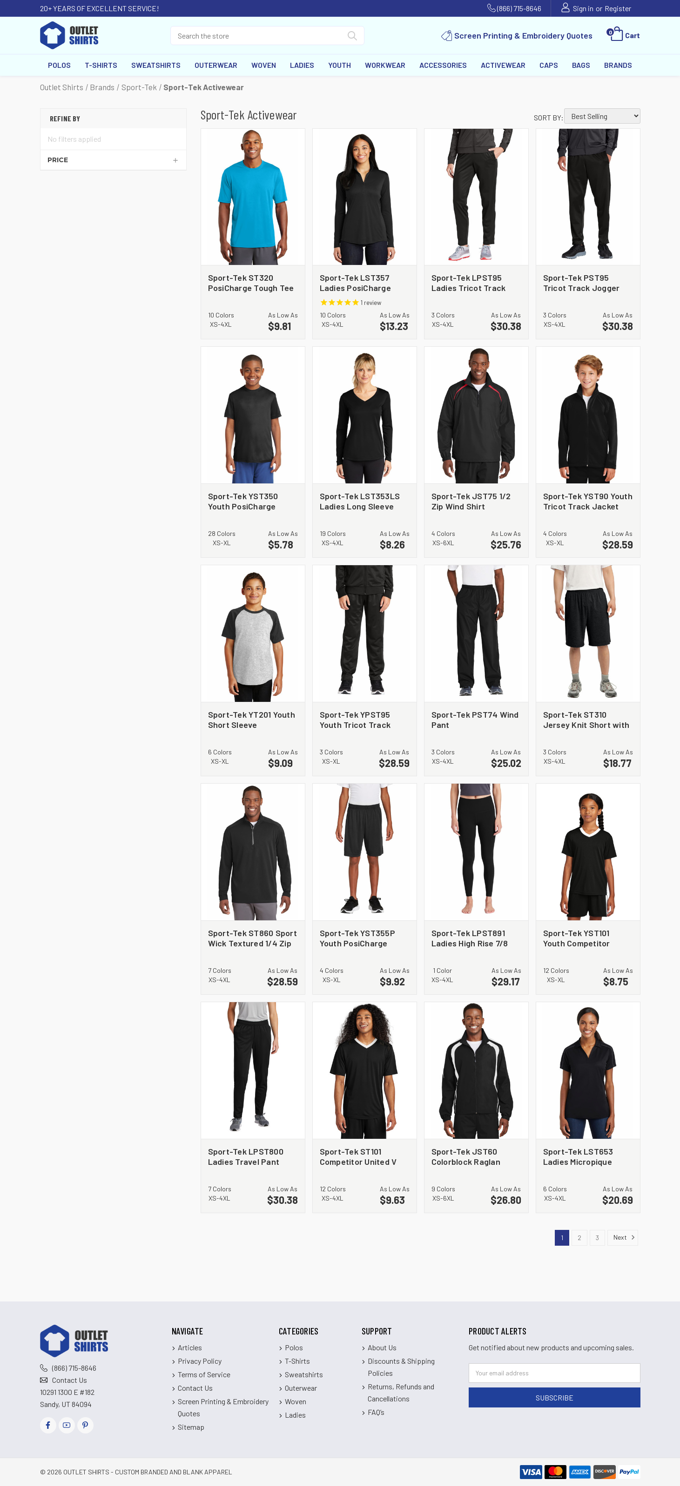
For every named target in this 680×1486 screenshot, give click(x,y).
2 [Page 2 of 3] (579, 1238)
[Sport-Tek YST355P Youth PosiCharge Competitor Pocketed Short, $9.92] (365, 852)
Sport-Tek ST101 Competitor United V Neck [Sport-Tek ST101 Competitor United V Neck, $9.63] (358, 1156)
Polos (59, 64)
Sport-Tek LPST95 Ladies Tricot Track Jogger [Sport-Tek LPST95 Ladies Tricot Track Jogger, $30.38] (468, 282)
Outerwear (216, 64)
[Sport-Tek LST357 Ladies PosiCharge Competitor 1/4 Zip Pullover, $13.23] (365, 197)
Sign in (583, 8)
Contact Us (69, 1379)
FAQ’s (376, 1411)
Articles (190, 1347)
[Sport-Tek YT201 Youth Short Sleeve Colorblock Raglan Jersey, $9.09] (253, 633)
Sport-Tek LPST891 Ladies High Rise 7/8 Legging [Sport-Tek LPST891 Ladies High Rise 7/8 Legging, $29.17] (469, 938)
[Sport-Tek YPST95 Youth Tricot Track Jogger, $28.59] (365, 633)
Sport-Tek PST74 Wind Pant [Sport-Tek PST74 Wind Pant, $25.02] (475, 719)
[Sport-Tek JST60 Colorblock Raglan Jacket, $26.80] (476, 1070)
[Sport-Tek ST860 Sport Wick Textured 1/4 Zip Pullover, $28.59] (253, 852)
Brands (618, 64)
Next (624, 1237)
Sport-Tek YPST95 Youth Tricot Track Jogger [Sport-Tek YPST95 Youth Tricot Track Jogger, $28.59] (355, 719)
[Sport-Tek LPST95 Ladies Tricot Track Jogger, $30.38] (476, 197)
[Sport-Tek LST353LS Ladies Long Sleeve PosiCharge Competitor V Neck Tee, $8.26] (365, 415)
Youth (339, 64)
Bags (581, 64)
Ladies (302, 64)
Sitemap (191, 1426)
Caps (548, 64)
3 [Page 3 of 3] (597, 1238)
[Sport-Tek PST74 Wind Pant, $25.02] (476, 633)
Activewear (503, 64)
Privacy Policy (200, 1360)
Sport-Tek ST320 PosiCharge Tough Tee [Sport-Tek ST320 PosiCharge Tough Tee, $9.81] (251, 282)
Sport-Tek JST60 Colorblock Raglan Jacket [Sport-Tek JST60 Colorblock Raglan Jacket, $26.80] (465, 1156)
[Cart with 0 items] (624, 35)
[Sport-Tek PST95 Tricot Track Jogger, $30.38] (588, 197)
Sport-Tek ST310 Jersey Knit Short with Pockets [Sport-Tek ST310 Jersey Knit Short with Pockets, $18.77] (586, 719)
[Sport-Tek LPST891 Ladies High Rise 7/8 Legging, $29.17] (476, 852)
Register (618, 8)
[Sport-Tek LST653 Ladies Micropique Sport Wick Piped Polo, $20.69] (588, 1070)
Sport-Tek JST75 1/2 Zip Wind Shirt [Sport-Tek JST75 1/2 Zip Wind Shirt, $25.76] (471, 501)
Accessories (443, 64)
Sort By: (549, 117)
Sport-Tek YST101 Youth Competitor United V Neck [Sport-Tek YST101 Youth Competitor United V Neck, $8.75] (576, 938)
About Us (382, 1347)
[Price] (113, 160)
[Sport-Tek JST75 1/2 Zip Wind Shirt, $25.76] (476, 415)
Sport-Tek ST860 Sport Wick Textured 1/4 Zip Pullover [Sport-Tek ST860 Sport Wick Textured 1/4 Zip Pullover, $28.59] (252, 938)
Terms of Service (204, 1374)
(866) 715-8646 (519, 8)
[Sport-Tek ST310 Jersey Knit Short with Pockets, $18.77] (588, 633)
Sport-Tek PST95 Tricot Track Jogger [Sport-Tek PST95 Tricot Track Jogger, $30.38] (581, 282)
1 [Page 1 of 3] (562, 1238)
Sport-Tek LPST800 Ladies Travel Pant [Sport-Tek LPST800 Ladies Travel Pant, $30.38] (245, 1156)
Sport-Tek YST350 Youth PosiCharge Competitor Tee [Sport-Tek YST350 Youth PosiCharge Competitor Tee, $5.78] (243, 501)
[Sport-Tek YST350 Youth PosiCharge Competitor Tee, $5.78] (253, 415)
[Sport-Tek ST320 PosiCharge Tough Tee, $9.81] (253, 197)
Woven (263, 64)
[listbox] (602, 116)
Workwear (385, 64)
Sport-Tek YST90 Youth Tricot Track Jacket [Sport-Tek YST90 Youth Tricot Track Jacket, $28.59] (588, 501)
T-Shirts (101, 64)
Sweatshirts (156, 64)
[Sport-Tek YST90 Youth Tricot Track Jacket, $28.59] (588, 415)
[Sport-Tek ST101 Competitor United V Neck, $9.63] (365, 1070)
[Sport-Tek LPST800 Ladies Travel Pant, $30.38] (253, 1070)
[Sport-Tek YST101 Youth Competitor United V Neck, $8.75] (588, 852)
